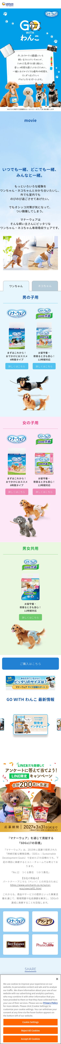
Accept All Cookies (30, 1038)
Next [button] (48, 725)
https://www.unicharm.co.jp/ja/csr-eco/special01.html (30, 886)
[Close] (57, 979)
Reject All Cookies (30, 1030)
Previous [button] (12, 725)
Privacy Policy (50, 1002)
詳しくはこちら (16, 366)
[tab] (16, 286)
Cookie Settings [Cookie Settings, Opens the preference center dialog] (30, 1022)
